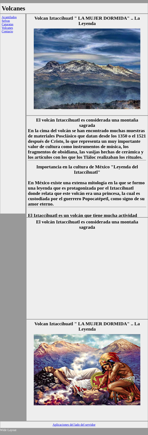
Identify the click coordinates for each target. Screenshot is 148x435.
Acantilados (9, 17)
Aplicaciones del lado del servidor (74, 424)
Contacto (7, 31)
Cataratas (8, 24)
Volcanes (7, 27)
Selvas (6, 20)
